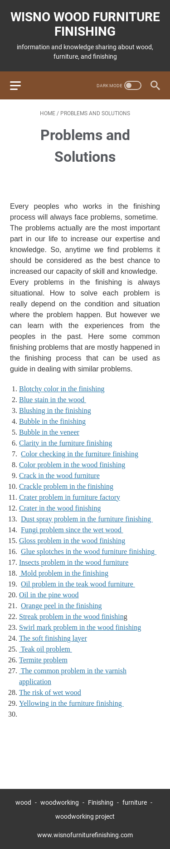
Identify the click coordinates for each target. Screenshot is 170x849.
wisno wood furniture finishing (85, 24)
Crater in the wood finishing (60, 508)
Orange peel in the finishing (61, 606)
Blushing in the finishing (55, 410)
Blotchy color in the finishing (61, 389)
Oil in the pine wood (49, 595)
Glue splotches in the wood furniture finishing (88, 551)
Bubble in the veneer (49, 432)
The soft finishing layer (53, 638)
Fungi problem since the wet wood (72, 530)
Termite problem (43, 660)
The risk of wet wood (50, 692)
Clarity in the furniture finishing (65, 443)
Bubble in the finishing (52, 421)
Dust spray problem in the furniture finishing (87, 519)
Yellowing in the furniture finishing (71, 703)
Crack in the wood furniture (59, 475)
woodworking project (85, 816)
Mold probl (63, 573)
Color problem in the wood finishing (72, 465)
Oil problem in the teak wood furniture (78, 584)
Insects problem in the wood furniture (73, 562)
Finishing (101, 802)
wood (23, 802)
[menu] (21, 85)
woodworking (59, 802)
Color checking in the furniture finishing (79, 454)
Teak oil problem (45, 649)
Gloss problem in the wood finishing (72, 540)
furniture (134, 802)
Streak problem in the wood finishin (71, 616)
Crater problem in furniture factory (69, 497)
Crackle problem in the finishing (66, 486)
